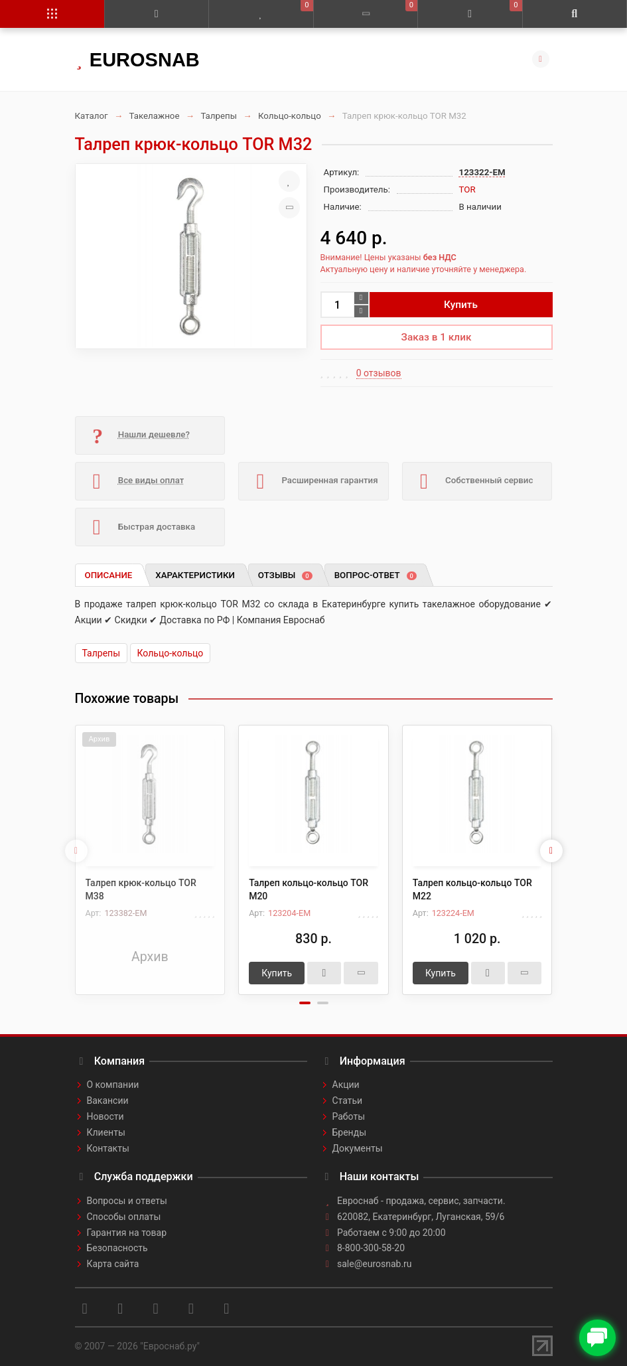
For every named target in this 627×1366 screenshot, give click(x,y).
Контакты (108, 1148)
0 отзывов (378, 373)
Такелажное (154, 116)
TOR (467, 189)
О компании (113, 1084)
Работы (349, 1116)
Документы (357, 1148)
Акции (346, 1084)
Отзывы (285, 575)
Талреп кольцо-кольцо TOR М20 (308, 889)
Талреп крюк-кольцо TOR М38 (141, 889)
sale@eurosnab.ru (374, 1263)
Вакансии (108, 1100)
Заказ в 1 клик (436, 337)
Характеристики (195, 575)
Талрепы (218, 116)
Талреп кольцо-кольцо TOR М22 (472, 889)
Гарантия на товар (127, 1232)
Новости (105, 1116)
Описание (109, 575)
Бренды (349, 1132)
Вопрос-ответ (375, 575)
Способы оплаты (124, 1216)
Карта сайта (113, 1263)
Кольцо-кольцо (289, 116)
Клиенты (106, 1132)
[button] (305, 1003)
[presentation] (76, 851)
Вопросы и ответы (127, 1200)
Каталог (91, 116)
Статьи (347, 1100)
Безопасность (117, 1248)
